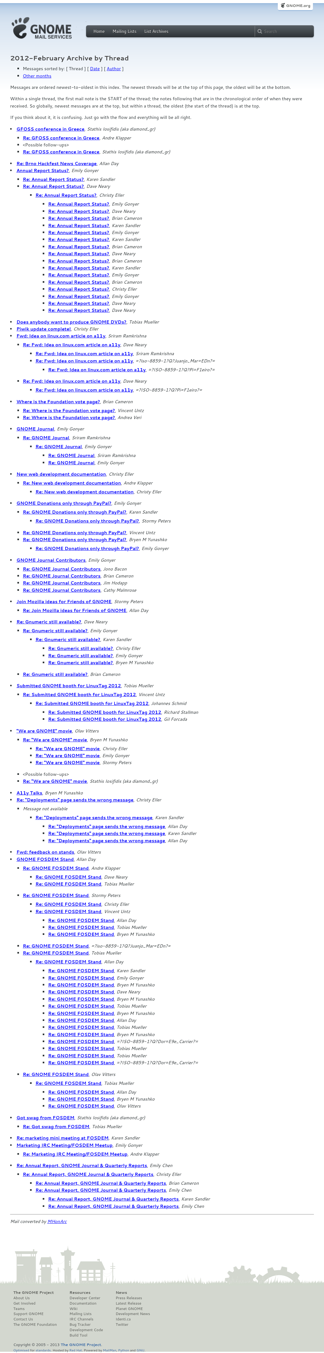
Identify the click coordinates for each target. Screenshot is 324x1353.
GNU (141, 1350)
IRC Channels (82, 1319)
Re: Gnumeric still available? (48, 622)
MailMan (109, 1350)
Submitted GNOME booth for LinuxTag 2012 (68, 686)
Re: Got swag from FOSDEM (56, 1126)
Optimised (21, 1350)
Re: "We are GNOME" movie (55, 740)
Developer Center (85, 1297)
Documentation (83, 1303)
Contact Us (23, 1319)
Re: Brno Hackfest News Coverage (56, 163)
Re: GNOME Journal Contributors (62, 569)
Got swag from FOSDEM (45, 1118)
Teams (19, 1308)
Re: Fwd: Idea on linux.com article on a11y (71, 345)
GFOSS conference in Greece (50, 129)
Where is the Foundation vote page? (58, 401)
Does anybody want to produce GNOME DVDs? (71, 322)
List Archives (156, 31)
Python (123, 1350)
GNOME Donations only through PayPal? (63, 503)
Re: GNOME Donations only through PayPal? (74, 512)
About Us (21, 1297)
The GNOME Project (33, 1292)
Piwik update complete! (43, 329)
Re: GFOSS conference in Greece (61, 138)
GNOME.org (298, 5)
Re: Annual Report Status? (53, 179)
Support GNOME (28, 1313)
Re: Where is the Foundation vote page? (69, 410)
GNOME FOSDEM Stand (45, 859)
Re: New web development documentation (72, 483)
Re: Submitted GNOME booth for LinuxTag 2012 (79, 694)
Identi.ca (123, 1319)
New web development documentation (61, 474)
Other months (37, 76)
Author (114, 68)
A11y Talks (29, 793)
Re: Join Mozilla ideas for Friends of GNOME (74, 610)
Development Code (86, 1329)
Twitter (121, 1324)
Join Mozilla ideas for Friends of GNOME (63, 601)
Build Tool (78, 1335)
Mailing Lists (124, 31)
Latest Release (128, 1303)
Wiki (74, 1308)
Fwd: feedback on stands (45, 852)
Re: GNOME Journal (46, 438)
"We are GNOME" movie (44, 731)
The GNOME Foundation (35, 1324)
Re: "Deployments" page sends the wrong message (75, 800)
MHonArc (57, 1221)
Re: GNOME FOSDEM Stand (56, 868)
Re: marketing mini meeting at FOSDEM (62, 1138)
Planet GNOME (129, 1308)
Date (95, 68)
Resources (80, 1292)
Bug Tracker (80, 1324)
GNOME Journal (35, 429)
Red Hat (75, 1350)
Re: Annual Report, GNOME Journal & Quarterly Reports (81, 1165)
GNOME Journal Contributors (51, 560)
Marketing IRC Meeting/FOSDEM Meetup (64, 1145)
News (121, 1292)
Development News (132, 1313)
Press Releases (128, 1297)
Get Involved (24, 1303)
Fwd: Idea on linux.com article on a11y (60, 336)
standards (43, 1350)
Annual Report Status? (42, 170)
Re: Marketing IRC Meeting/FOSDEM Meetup (75, 1154)
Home (99, 31)
